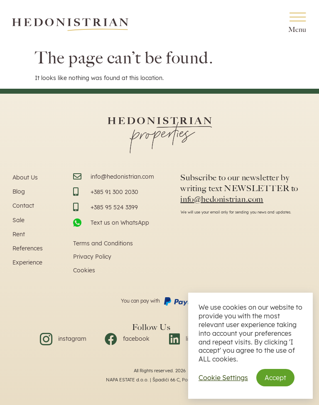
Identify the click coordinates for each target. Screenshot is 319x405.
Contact (23, 205)
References (27, 248)
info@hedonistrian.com (221, 199)
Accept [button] (275, 377)
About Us (25, 177)
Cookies (84, 270)
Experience (27, 262)
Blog (18, 191)
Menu (297, 29)
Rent (18, 234)
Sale (18, 220)
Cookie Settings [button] (223, 377)
